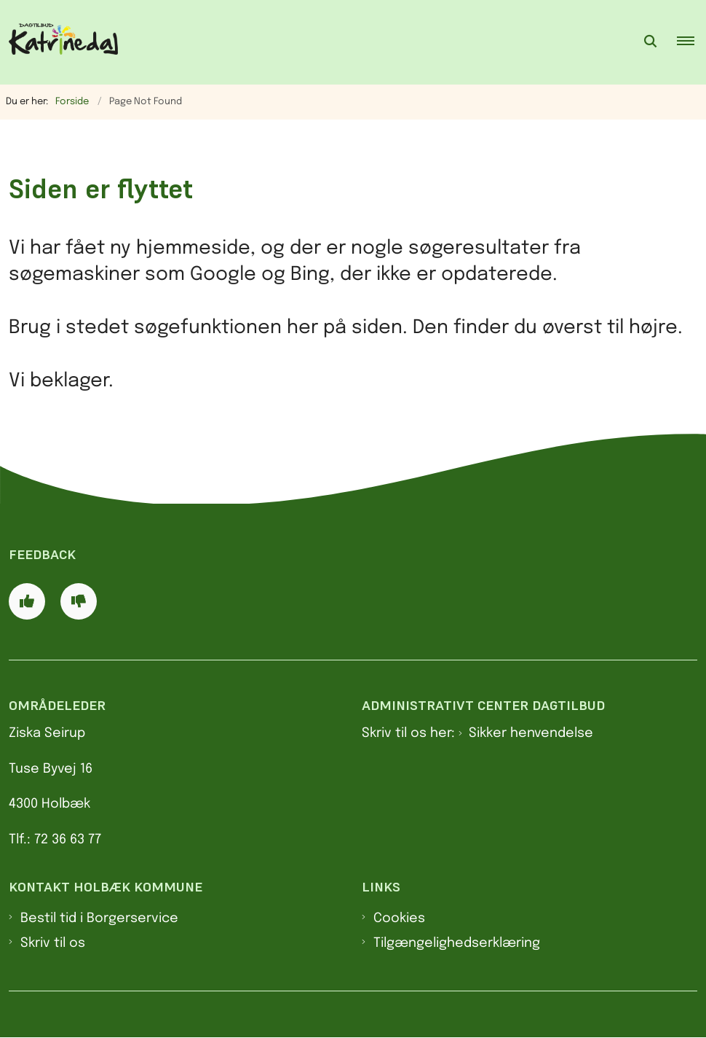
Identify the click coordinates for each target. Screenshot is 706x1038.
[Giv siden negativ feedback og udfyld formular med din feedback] (78, 601)
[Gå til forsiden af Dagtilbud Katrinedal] (59, 42)
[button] (691, 42)
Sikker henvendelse (531, 733)
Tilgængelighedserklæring (456, 943)
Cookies (399, 918)
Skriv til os (52, 943)
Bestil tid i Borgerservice (99, 918)
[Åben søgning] (650, 42)
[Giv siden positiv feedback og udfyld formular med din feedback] (27, 601)
